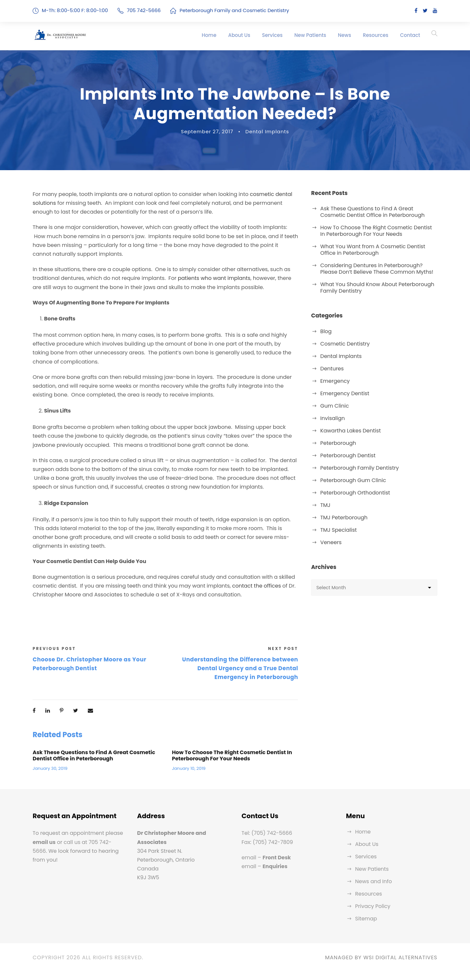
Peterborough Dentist (347, 455)
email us (44, 842)
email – (266, 857)
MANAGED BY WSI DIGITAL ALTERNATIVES (381, 957)
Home (209, 35)
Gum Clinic (334, 406)
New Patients (310, 35)
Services (272, 35)
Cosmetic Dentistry (344, 344)
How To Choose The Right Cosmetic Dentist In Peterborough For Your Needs (232, 755)
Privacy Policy (372, 906)
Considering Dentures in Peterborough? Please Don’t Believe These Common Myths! (376, 269)
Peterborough (338, 443)
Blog (326, 331)
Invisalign (332, 418)
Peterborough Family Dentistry (359, 468)
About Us (239, 35)
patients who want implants (214, 278)
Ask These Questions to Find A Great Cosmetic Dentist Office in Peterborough (94, 755)
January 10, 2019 (189, 768)
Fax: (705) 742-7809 (267, 842)
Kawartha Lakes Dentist (350, 430)
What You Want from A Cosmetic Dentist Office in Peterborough (372, 250)
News (344, 35)
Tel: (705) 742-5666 (267, 833)
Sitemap (366, 918)
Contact (410, 35)
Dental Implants (267, 131)
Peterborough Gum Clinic (353, 480)
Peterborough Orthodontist (355, 492)
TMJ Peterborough (344, 517)
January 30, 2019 (50, 768)
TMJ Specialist (338, 530)
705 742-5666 (144, 10)
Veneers (330, 542)
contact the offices (256, 586)
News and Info (373, 881)
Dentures (332, 368)
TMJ (325, 505)
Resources (375, 35)
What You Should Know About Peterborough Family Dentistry (377, 288)
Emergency (335, 381)
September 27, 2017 (207, 131)
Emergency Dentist (344, 393)
